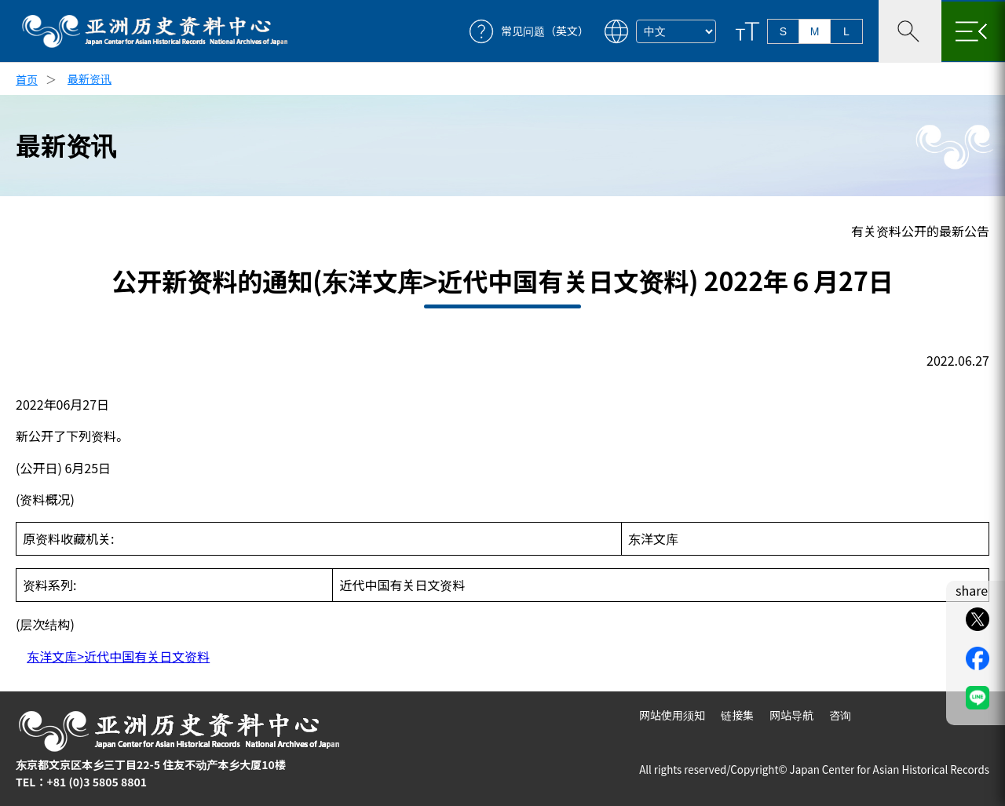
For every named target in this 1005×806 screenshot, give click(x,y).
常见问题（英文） (545, 31)
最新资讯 (89, 78)
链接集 (737, 715)
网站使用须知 (672, 715)
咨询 (840, 715)
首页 (27, 79)
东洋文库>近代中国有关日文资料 (118, 656)
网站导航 (791, 715)
